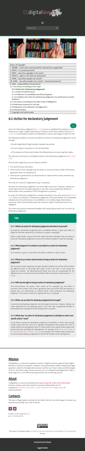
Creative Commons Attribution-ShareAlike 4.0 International (53, 431)
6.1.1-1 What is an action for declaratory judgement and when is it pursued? (39, 226)
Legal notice (42, 448)
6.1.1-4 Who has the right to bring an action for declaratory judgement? (37, 282)
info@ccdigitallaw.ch (22, 414)
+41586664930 (17, 416)
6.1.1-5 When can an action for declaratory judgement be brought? (36, 300)
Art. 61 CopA (39, 129)
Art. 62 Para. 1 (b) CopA (33, 331)
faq (73, 126)
